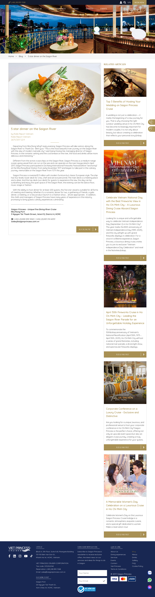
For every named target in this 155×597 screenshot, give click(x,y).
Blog (116, 9)
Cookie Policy (137, 566)
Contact (130, 9)
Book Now (85, 229)
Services (89, 9)
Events (104, 9)
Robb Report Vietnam (21, 137)
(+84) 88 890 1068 (18, 2)
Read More (122, 143)
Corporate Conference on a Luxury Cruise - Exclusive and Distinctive (122, 412)
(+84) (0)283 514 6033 (45, 219)
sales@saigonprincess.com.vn (53, 572)
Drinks (134, 557)
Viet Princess (116, 566)
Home (23, 9)
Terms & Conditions (118, 569)
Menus (75, 9)
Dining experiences (57, 9)
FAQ (134, 563)
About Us (37, 9)
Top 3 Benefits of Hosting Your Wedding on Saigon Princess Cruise (123, 105)
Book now (139, 2)
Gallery (135, 560)
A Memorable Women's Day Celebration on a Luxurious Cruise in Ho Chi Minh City (125, 505)
